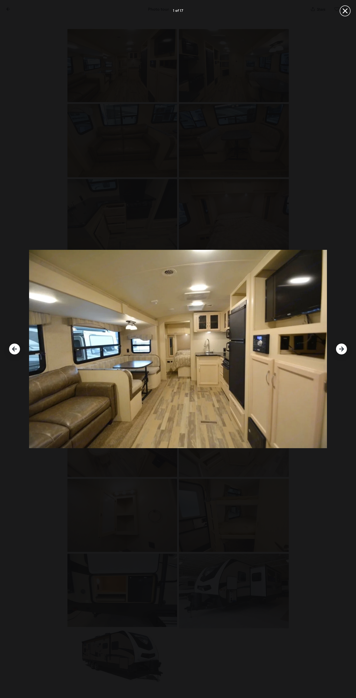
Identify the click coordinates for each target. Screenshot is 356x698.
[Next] (341, 349)
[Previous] (14, 349)
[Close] (345, 10)
